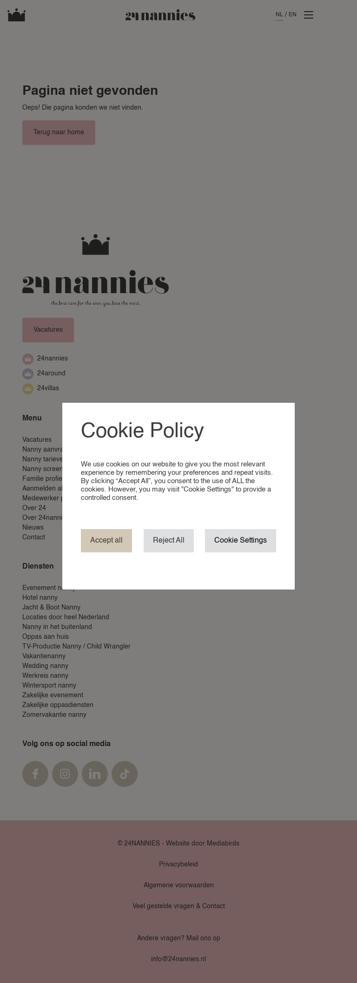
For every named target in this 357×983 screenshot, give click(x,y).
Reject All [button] (169, 540)
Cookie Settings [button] (240, 540)
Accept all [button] (106, 540)
